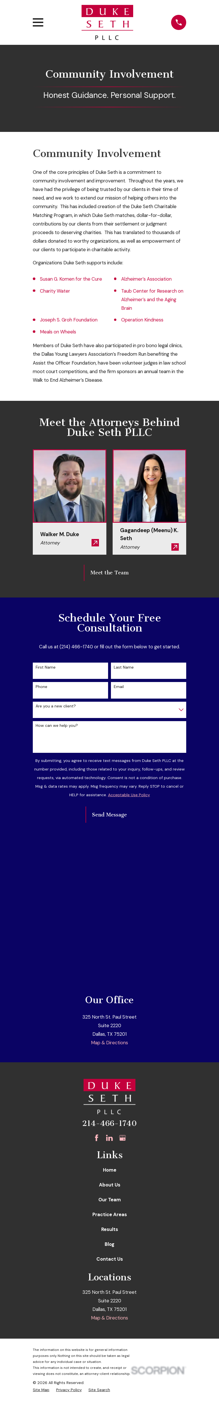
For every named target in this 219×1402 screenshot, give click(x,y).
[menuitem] (41, 1389)
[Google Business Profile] (122, 1138)
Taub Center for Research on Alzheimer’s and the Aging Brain (152, 299)
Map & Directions (109, 1042)
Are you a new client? (56, 706)
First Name (46, 667)
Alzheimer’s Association (146, 279)
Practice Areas (109, 1214)
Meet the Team (109, 573)
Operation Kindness (142, 320)
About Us (109, 1185)
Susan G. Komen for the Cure (71, 279)
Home (109, 1170)
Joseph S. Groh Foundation (69, 320)
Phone (41, 686)
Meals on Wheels (58, 332)
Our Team (109, 1199)
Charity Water (55, 291)
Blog (109, 1244)
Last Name (124, 667)
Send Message (109, 815)
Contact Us (109, 1259)
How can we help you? (57, 725)
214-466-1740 (109, 1123)
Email (119, 686)
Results (109, 1229)
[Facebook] (96, 1138)
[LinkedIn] (109, 1138)
